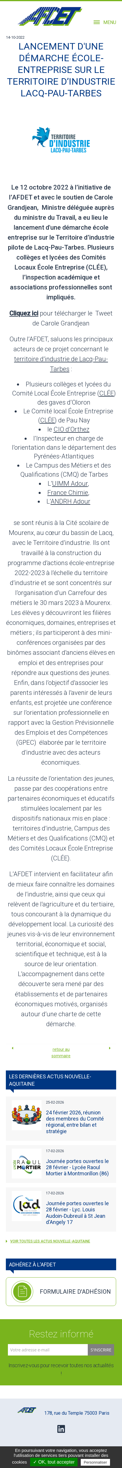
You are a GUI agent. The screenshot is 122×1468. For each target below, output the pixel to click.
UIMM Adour (70, 483)
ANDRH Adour (70, 501)
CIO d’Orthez (72, 429)
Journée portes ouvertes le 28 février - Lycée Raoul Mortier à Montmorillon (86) (77, 1167)
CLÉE (106, 393)
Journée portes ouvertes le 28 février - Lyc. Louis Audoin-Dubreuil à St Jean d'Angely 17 (77, 1212)
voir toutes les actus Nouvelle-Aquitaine (48, 1241)
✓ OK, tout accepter (54, 1462)
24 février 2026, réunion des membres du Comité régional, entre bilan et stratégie (75, 1121)
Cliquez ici (23, 313)
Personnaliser (95, 1462)
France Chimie (67, 492)
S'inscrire (101, 1350)
